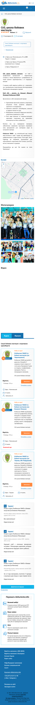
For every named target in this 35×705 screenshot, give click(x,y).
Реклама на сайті (10, 684)
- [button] (3, 167)
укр (30, 3)
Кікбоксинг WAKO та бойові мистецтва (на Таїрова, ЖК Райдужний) (22, 458)
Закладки (27, 8)
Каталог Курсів (9, 656)
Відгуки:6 (28, 32)
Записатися (27, 381)
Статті (6, 668)
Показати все (9, 50)
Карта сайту (8, 658)
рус (33, 3)
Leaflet (22, 198)
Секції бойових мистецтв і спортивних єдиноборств (16, 44)
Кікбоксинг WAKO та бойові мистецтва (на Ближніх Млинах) (21, 407)
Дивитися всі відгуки (17, 587)
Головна (2, 13)
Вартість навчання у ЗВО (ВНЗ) (14, 651)
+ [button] (3, 164)
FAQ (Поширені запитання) (13, 663)
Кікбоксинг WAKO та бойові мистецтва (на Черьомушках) (21, 355)
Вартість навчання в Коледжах (14, 653)
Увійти (30, 8)
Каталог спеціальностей (12, 665)
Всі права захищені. (11, 698)
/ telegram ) (12, 678)
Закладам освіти (9, 687)
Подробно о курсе (26, 385)
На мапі (3, 160)
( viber (6, 678)
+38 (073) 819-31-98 (11, 676)
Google (32, 198)
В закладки (19, 36)
